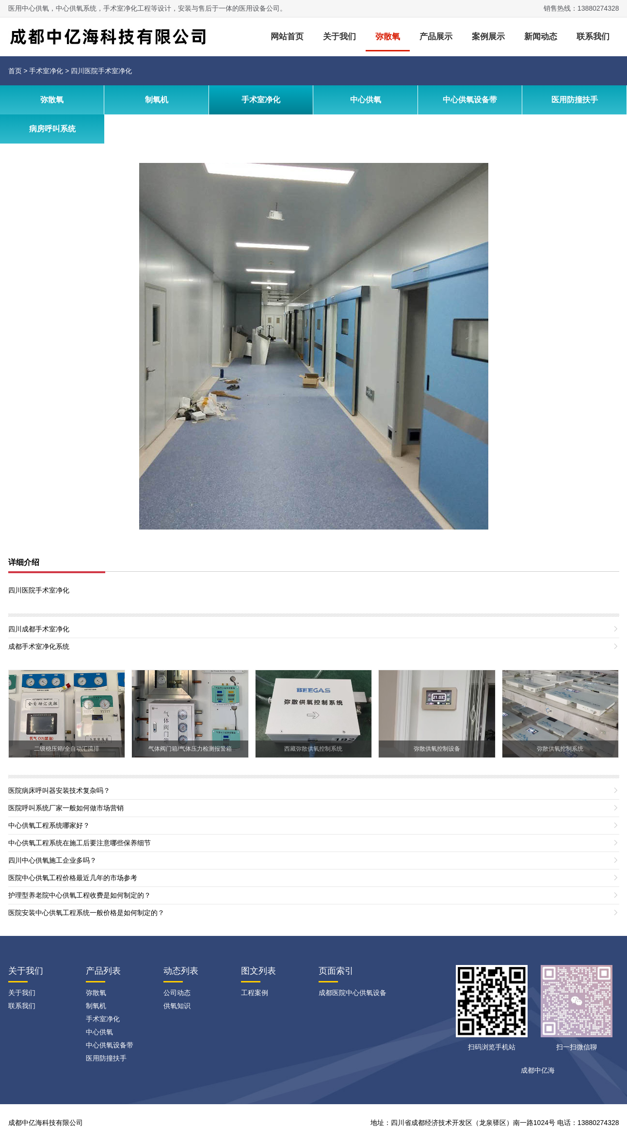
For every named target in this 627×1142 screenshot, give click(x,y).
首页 (15, 71)
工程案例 (254, 993)
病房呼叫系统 (52, 129)
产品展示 (435, 36)
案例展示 (488, 36)
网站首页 (287, 36)
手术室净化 (46, 71)
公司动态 (177, 993)
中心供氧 (365, 100)
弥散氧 (387, 36)
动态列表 (180, 971)
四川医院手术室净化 (101, 71)
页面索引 (336, 971)
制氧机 (156, 100)
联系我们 (593, 36)
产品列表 (103, 971)
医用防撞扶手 (574, 100)
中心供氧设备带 (470, 100)
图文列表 (258, 971)
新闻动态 (540, 36)
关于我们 (339, 36)
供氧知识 (177, 1006)
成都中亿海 (538, 1070)
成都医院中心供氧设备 (352, 993)
